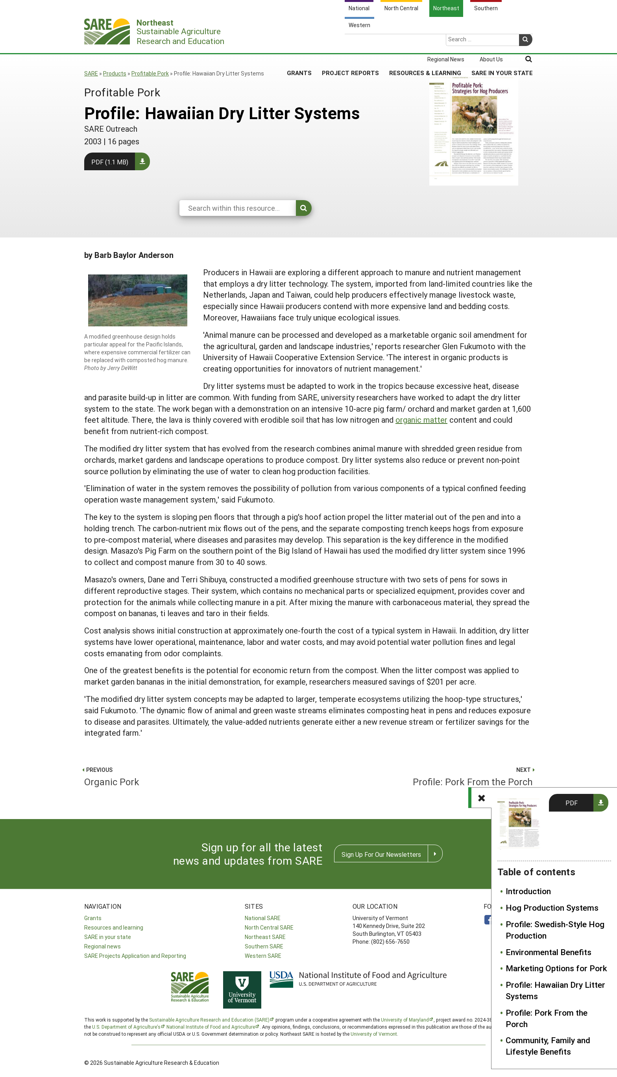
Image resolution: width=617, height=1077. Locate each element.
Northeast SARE (265, 937)
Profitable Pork (150, 73)
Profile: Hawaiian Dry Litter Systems (555, 990)
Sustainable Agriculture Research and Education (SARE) (209, 1019)
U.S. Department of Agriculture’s (126, 1027)
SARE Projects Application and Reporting (135, 955)
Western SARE (263, 955)
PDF (571, 803)
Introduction (528, 891)
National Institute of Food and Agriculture (210, 1027)
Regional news (102, 946)
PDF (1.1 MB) (109, 162)
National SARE (263, 918)
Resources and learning (113, 927)
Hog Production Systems (552, 907)
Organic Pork (193, 776)
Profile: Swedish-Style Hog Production (555, 930)
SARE (91, 73)
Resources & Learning (425, 43)
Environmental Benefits (548, 951)
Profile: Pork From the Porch (546, 1018)
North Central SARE (269, 927)
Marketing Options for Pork (556, 968)
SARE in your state (107, 937)
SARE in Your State (502, 43)
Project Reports (350, 43)
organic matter (421, 419)
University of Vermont (374, 1034)
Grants (299, 43)
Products (114, 73)
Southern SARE (264, 946)
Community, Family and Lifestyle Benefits (548, 1046)
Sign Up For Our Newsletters (381, 854)
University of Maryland (405, 1019)
